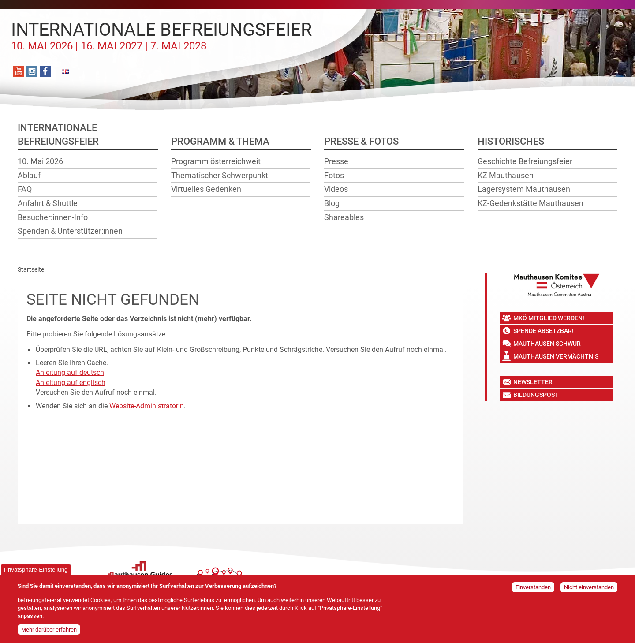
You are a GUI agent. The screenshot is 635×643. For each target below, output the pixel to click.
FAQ (25, 189)
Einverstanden (533, 588)
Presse (336, 161)
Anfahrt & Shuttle (48, 203)
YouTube (18, 71)
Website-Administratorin (146, 406)
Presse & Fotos (361, 141)
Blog (332, 203)
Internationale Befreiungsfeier (161, 35)
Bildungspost (536, 394)
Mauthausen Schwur (547, 343)
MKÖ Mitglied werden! (548, 318)
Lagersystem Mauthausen (524, 189)
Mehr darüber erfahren (49, 630)
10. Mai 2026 (40, 161)
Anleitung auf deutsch (70, 372)
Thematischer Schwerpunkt (219, 175)
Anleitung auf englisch (70, 382)
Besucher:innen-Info (53, 217)
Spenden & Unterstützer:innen (70, 231)
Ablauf (29, 175)
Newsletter (533, 381)
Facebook (45, 71)
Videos (336, 189)
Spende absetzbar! (543, 330)
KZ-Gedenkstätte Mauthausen (530, 203)
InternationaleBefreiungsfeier (58, 134)
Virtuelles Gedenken (206, 189)
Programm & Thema (220, 141)
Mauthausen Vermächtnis (555, 356)
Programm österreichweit (216, 161)
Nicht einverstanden (589, 588)
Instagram (31, 71)
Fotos (334, 175)
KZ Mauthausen (506, 175)
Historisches (511, 141)
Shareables (344, 217)
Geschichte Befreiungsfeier (525, 161)
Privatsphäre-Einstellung (35, 570)
